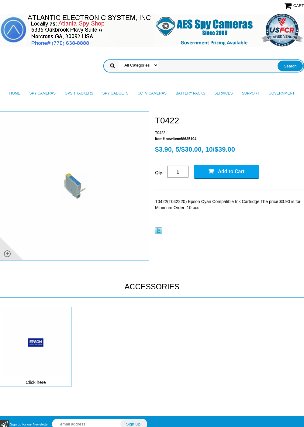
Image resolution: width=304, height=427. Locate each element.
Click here (36, 382)
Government (281, 93)
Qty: (159, 172)
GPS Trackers (79, 93)
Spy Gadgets (115, 93)
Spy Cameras (42, 93)
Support (251, 93)
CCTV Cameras (152, 93)
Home (14, 93)
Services (223, 93)
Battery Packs (190, 93)
